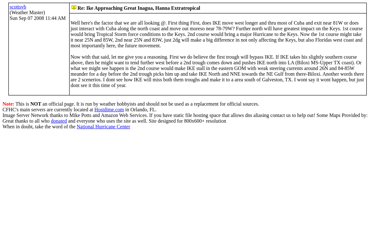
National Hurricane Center (103, 126)
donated (59, 121)
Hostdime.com (109, 109)
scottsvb (18, 6)
